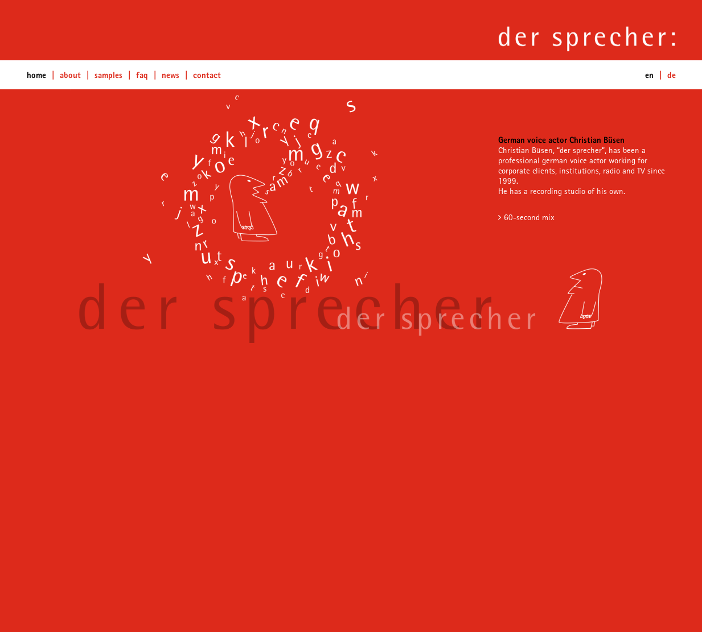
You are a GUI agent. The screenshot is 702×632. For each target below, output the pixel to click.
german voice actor (574, 160)
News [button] (170, 74)
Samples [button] (108, 74)
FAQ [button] (142, 74)
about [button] (70, 74)
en (649, 74)
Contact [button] (207, 74)
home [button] (36, 74)
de (671, 74)
